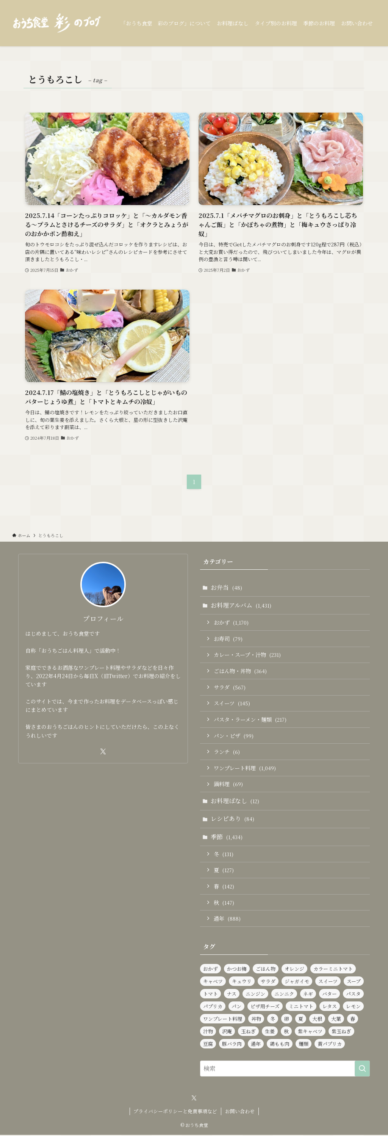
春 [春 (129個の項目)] (352, 1019)
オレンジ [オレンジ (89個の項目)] (294, 969)
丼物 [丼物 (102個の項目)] (256, 1019)
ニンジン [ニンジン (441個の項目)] (255, 994)
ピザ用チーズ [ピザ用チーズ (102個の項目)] (265, 1007)
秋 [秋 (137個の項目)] (286, 1032)
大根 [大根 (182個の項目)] (317, 1019)
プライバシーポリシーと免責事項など (175, 1112)
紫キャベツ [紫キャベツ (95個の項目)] (310, 1032)
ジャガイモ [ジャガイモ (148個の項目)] (297, 982)
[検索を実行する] (362, 1070)
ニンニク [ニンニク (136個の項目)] (284, 994)
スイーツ (232, 704)
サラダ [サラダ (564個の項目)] (268, 982)
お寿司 (228, 638)
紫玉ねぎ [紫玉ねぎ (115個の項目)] (341, 1032)
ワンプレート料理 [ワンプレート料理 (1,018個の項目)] (222, 1019)
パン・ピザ (233, 736)
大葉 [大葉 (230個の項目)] (336, 1019)
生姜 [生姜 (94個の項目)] (270, 1032)
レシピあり (232, 819)
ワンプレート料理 (245, 768)
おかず (231, 623)
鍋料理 (228, 784)
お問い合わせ (240, 1112)
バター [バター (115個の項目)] (329, 994)
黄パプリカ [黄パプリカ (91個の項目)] (330, 1044)
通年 (227, 920)
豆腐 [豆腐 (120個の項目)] (208, 1044)
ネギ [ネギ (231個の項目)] (308, 994)
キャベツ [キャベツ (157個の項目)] (213, 982)
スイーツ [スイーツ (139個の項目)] (328, 982)
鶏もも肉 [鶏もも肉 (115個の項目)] (279, 1044)
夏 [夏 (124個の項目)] (300, 1019)
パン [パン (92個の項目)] (236, 1007)
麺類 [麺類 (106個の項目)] (303, 1044)
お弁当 (226, 587)
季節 (226, 837)
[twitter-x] (103, 751)
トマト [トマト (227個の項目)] (210, 994)
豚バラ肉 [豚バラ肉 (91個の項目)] (232, 1044)
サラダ (230, 687)
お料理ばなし (235, 801)
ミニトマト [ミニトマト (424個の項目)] (301, 1007)
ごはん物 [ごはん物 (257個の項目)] (265, 969)
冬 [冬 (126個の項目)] (272, 1019)
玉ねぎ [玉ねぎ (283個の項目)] (248, 1032)
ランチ (227, 752)
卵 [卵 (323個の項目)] (286, 1019)
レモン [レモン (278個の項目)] (353, 1007)
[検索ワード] (285, 1070)
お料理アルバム (241, 605)
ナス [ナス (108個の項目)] (231, 994)
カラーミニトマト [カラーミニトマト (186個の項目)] (333, 969)
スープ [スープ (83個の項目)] (354, 982)
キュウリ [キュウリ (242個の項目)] (242, 982)
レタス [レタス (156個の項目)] (329, 1007)
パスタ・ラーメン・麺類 (250, 720)
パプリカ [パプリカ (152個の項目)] (212, 1007)
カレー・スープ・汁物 (247, 655)
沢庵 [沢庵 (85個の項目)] (227, 1032)
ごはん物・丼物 (240, 671)
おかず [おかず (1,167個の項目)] (210, 969)
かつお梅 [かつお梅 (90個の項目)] (237, 969)
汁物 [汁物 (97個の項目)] (208, 1032)
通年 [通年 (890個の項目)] (256, 1044)
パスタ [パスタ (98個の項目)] (353, 994)
